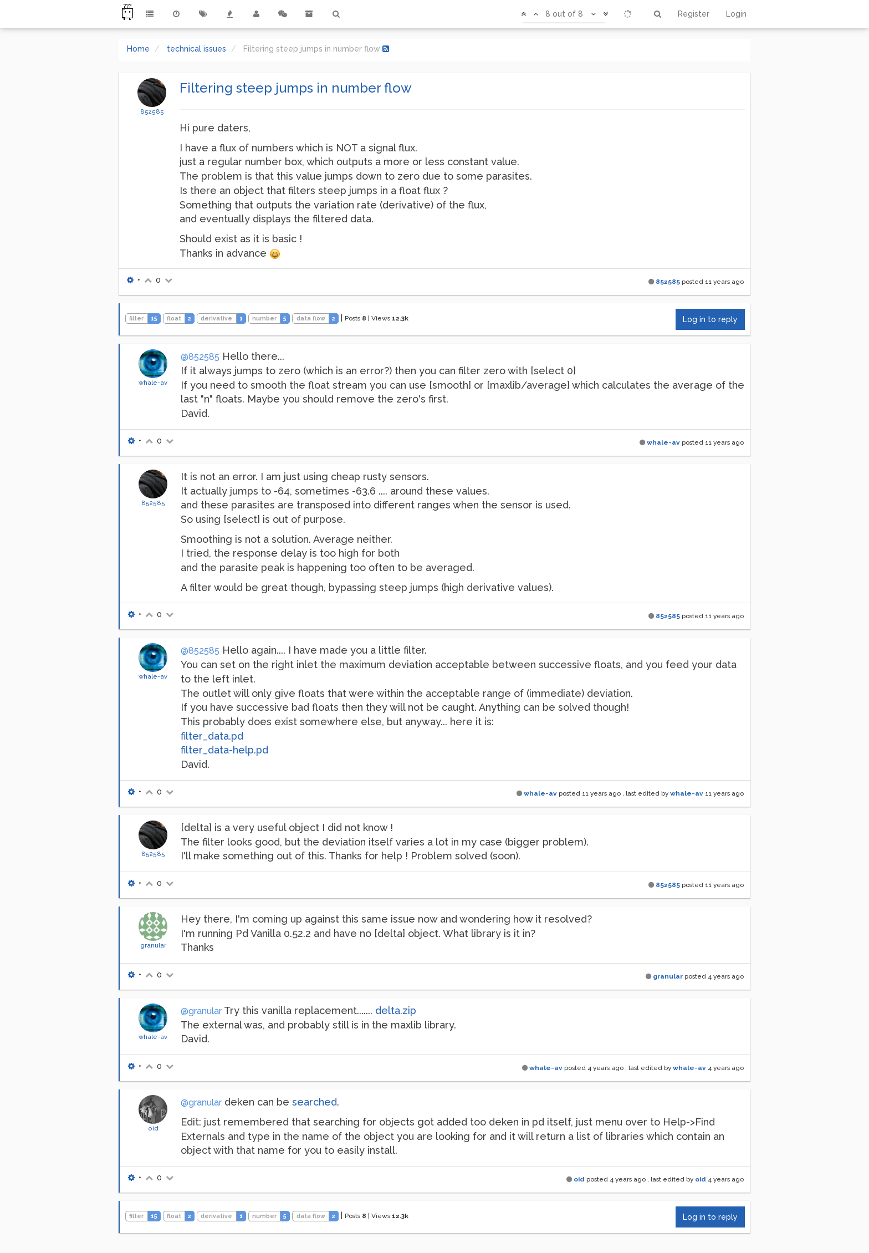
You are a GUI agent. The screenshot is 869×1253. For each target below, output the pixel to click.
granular (153, 945)
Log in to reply (710, 319)
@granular (201, 1011)
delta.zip (395, 1010)
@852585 (200, 357)
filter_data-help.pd (224, 750)
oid (153, 1128)
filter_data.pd (212, 736)
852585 (152, 111)
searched (314, 1102)
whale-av (153, 382)
